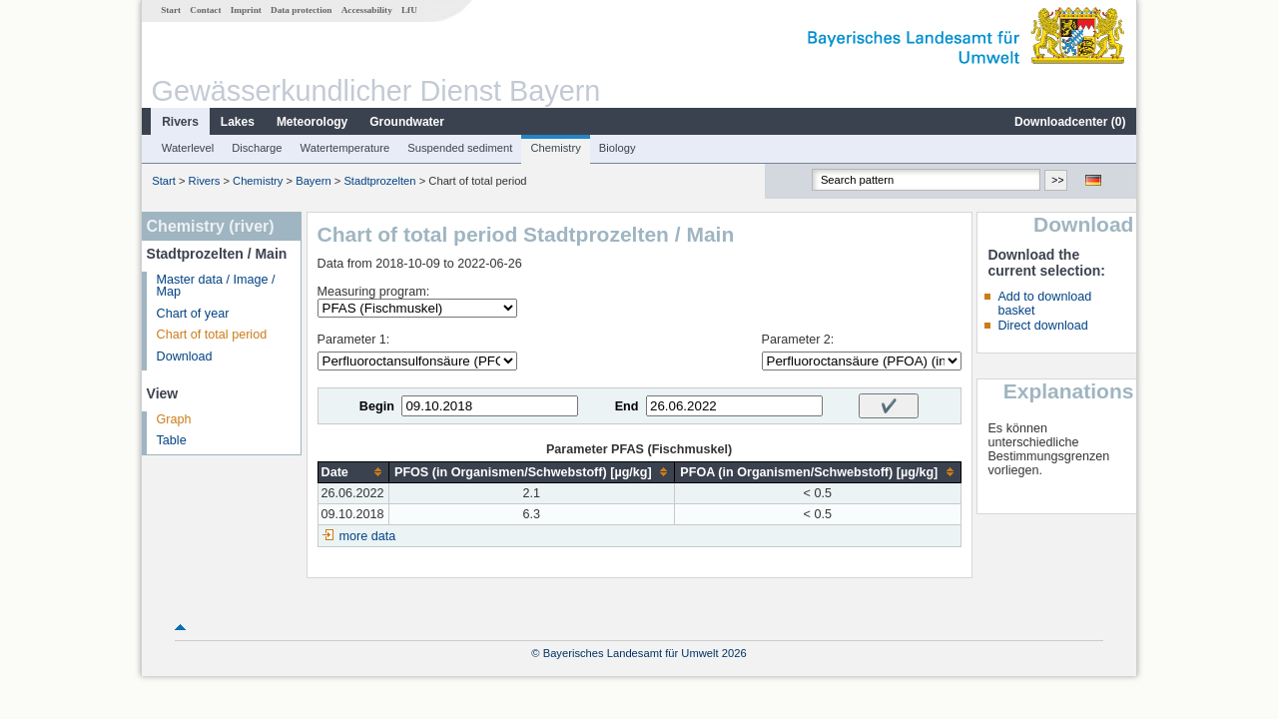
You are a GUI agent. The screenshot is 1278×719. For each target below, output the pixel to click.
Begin (376, 406)
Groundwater (406, 122)
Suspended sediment (459, 148)
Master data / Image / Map (216, 286)
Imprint (246, 10)
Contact (205, 10)
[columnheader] (353, 471)
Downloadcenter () (1069, 122)
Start (171, 10)
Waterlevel (188, 148)
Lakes (238, 122)
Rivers (180, 122)
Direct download (1042, 326)
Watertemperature (345, 148)
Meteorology (312, 122)
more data (367, 536)
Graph (174, 419)
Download (185, 356)
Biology (617, 148)
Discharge (257, 148)
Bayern (313, 181)
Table (172, 440)
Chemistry (555, 148)
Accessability (366, 10)
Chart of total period (212, 335)
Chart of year (193, 314)
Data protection (301, 10)
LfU (409, 10)
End (627, 406)
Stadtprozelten (379, 181)
